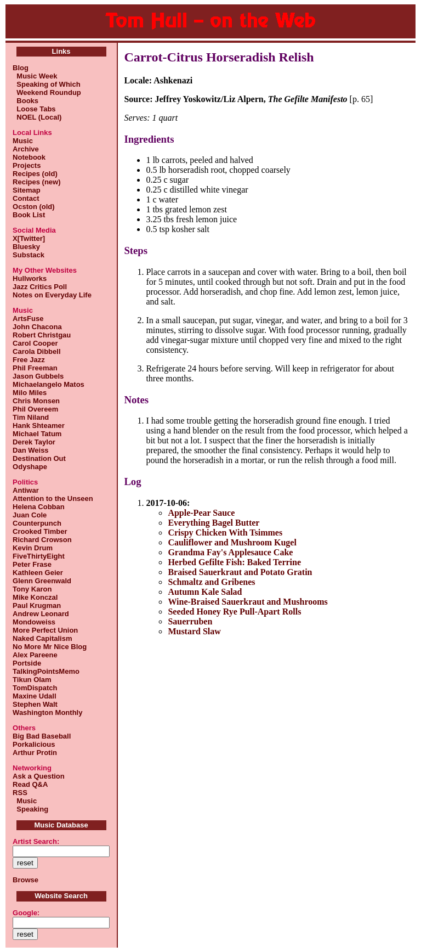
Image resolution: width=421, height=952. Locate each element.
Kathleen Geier (38, 572)
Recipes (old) (35, 174)
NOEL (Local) (37, 117)
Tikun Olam (32, 679)
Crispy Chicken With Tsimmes (225, 532)
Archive (26, 149)
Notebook (29, 157)
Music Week (35, 76)
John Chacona (37, 327)
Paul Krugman (37, 605)
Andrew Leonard (41, 614)
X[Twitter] (29, 238)
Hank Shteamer (39, 425)
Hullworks (30, 278)
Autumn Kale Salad (205, 591)
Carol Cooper (35, 343)
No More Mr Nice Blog (50, 647)
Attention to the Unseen (53, 498)
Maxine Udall (34, 696)
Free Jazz (29, 360)
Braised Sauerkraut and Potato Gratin (240, 572)
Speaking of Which (47, 84)
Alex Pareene (35, 655)
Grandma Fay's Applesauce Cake (230, 552)
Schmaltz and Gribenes (211, 582)
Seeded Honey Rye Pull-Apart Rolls (234, 611)
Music (23, 141)
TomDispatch (35, 688)
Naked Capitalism (42, 638)
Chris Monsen (36, 401)
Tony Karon (32, 589)
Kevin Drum (33, 548)
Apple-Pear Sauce (201, 512)
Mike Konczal (35, 597)
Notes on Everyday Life (52, 295)
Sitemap (27, 190)
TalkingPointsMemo (46, 671)
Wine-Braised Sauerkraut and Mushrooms (247, 601)
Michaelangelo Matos (48, 384)
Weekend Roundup (47, 92)
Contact (26, 198)
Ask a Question (39, 776)
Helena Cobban (39, 507)
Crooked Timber (40, 531)
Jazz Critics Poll (40, 287)
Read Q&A (30, 784)
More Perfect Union (45, 630)
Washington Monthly (47, 712)
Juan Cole (30, 515)
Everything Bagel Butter (213, 522)
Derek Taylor (34, 442)
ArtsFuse (28, 318)
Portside (27, 663)
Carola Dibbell (36, 351)
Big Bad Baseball (42, 736)
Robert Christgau (42, 335)
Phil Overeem (35, 409)
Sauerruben (190, 621)
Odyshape (30, 467)
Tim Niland (31, 417)
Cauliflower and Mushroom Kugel (232, 542)
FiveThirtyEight (39, 556)
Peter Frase (32, 564)
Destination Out (39, 458)
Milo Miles (30, 392)
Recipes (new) (36, 182)
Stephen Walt (35, 704)
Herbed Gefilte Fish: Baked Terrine (234, 562)
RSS (20, 792)
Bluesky (26, 247)
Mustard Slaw (194, 631)
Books (25, 101)
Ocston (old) (34, 206)
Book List (29, 215)
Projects (27, 165)
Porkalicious (34, 744)
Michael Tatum (37, 434)
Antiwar (26, 490)
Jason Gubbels (38, 376)
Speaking (30, 809)
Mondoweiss (34, 622)
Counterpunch (37, 523)
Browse (25, 880)
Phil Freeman (35, 368)
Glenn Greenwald (42, 581)
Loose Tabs (34, 109)
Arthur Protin (35, 752)
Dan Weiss (31, 450)
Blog (21, 68)
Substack (28, 255)
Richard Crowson (42, 540)
